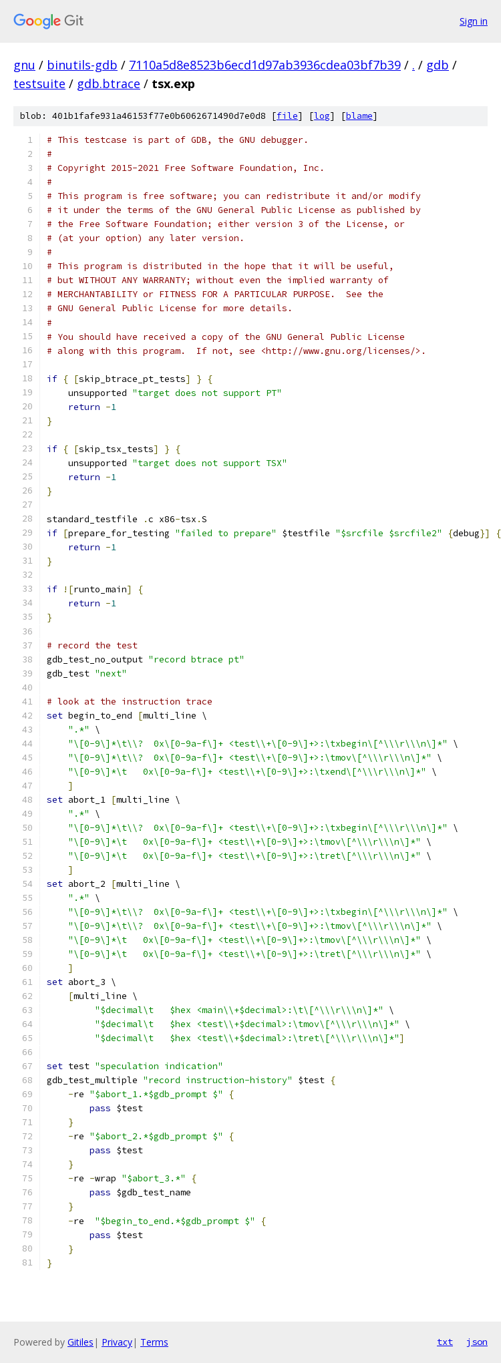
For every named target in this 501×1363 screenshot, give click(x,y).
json (477, 1342)
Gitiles (80, 1342)
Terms (154, 1342)
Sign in (474, 21)
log (322, 116)
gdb (437, 65)
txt (445, 1342)
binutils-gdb (82, 65)
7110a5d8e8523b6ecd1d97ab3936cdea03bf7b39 (265, 65)
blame (359, 116)
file (287, 116)
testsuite (39, 83)
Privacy (117, 1342)
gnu (24, 65)
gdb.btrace (108, 83)
